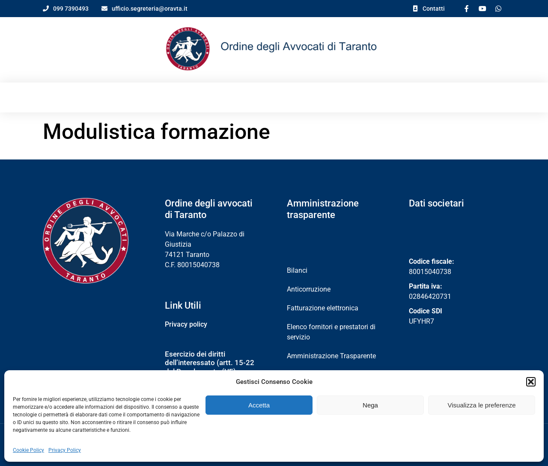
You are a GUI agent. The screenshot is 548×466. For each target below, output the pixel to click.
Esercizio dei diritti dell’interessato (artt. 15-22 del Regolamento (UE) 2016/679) (209, 362)
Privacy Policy (64, 450)
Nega (370, 405)
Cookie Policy (28, 450)
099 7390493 (71, 8)
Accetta (259, 405)
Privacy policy (186, 319)
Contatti (434, 8)
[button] (531, 382)
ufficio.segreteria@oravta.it (150, 8)
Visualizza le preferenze (482, 405)
